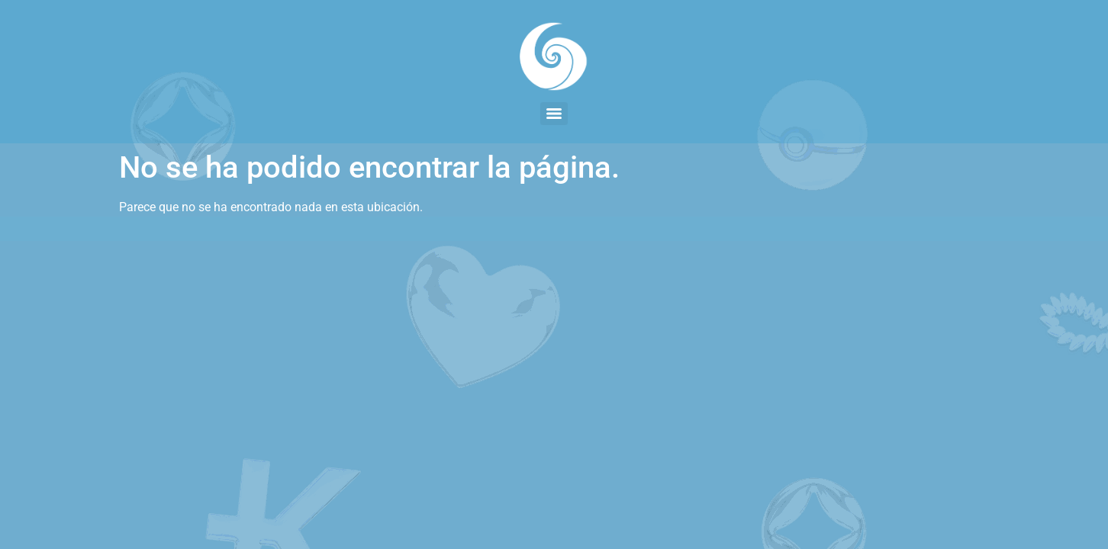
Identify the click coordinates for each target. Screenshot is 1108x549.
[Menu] (554, 113)
